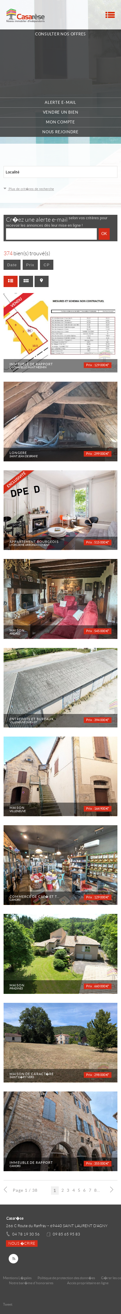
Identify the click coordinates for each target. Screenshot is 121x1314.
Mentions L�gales (17, 1278)
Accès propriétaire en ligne (87, 1283)
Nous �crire (21, 1243)
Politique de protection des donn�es (66, 1278)
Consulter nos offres (60, 34)
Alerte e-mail (60, 102)
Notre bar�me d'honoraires (31, 1283)
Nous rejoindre (60, 132)
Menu (110, 15)
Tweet (7, 1304)
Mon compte (60, 122)
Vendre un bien (60, 112)
